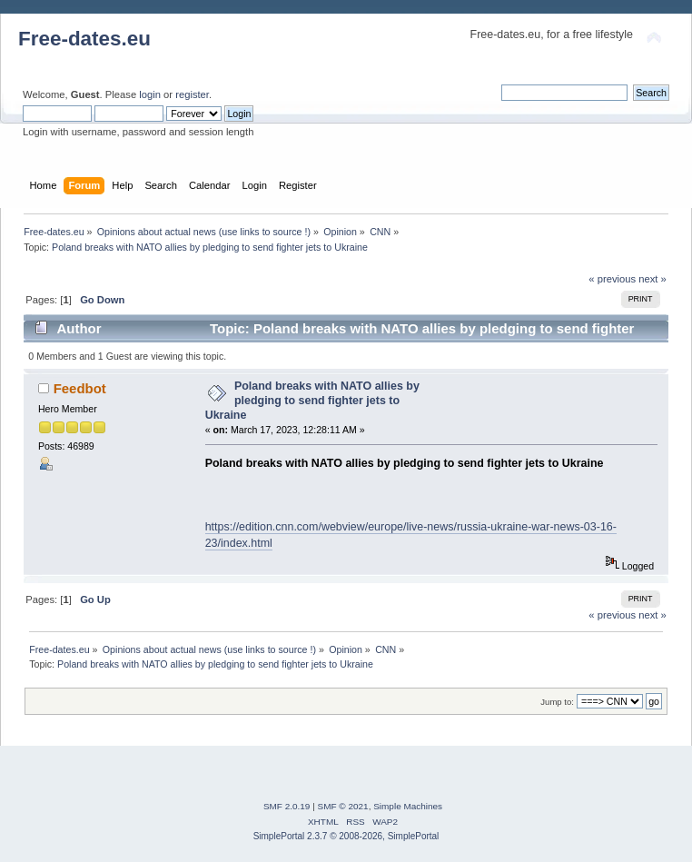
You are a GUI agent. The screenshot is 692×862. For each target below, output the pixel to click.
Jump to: (557, 702)
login (150, 94)
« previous (612, 278)
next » (652, 278)
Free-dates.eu (84, 38)
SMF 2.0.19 (287, 806)
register (192, 94)
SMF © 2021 (343, 806)
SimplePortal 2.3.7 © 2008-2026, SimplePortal (346, 836)
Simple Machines (407, 806)
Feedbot (80, 388)
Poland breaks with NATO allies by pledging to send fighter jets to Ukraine (312, 400)
